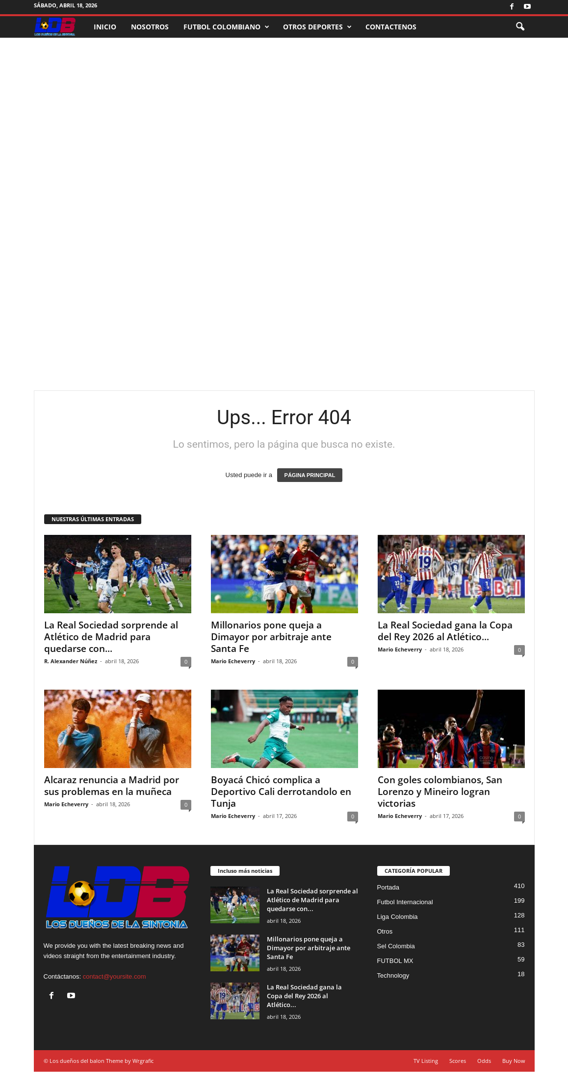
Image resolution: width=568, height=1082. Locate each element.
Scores (457, 1060)
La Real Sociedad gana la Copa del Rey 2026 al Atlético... (445, 631)
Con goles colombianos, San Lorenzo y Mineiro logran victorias (440, 791)
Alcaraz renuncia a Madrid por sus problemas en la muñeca (111, 785)
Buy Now (513, 1060)
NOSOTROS (150, 26)
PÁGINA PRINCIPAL (310, 475)
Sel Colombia (396, 946)
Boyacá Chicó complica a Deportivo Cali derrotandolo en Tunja (281, 791)
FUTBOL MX (395, 960)
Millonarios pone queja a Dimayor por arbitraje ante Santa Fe (271, 637)
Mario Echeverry (233, 661)
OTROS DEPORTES (317, 27)
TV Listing (425, 1060)
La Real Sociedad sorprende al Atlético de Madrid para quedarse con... (111, 637)
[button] (520, 27)
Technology (393, 975)
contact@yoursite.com (114, 976)
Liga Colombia (397, 916)
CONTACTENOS (390, 26)
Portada (388, 887)
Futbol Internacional (405, 902)
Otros (385, 931)
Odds (484, 1060)
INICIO (105, 26)
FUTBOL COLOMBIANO (226, 27)
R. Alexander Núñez (70, 661)
